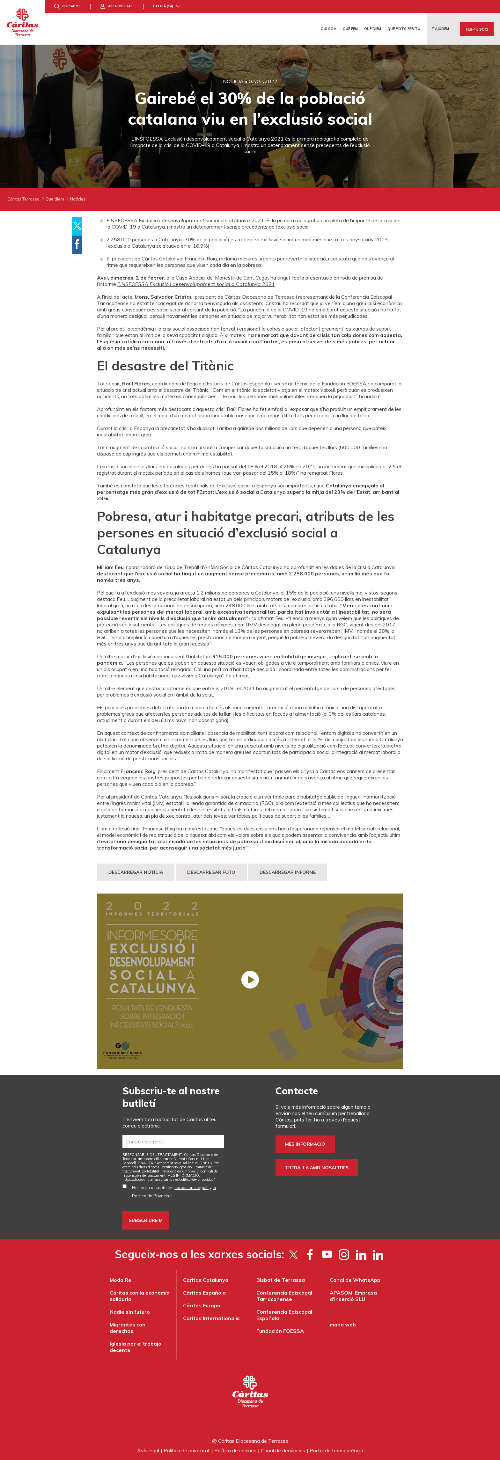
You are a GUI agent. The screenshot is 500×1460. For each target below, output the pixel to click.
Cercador (71, 6)
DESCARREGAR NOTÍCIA (135, 872)
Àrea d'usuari (121, 6)
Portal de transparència (336, 1450)
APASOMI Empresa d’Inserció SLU (353, 1295)
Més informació (305, 1144)
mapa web (343, 1324)
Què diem (372, 28)
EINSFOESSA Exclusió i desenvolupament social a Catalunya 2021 (196, 284)
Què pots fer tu (403, 28)
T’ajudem (440, 28)
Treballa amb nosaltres (317, 1168)
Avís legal (148, 1450)
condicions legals (191, 1187)
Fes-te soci (477, 29)
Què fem (350, 28)
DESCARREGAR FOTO (211, 872)
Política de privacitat (187, 1450)
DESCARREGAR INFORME (288, 872)
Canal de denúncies (283, 1450)
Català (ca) (163, 6)
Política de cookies (235, 1450)
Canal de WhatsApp (355, 1280)
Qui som (328, 28)
